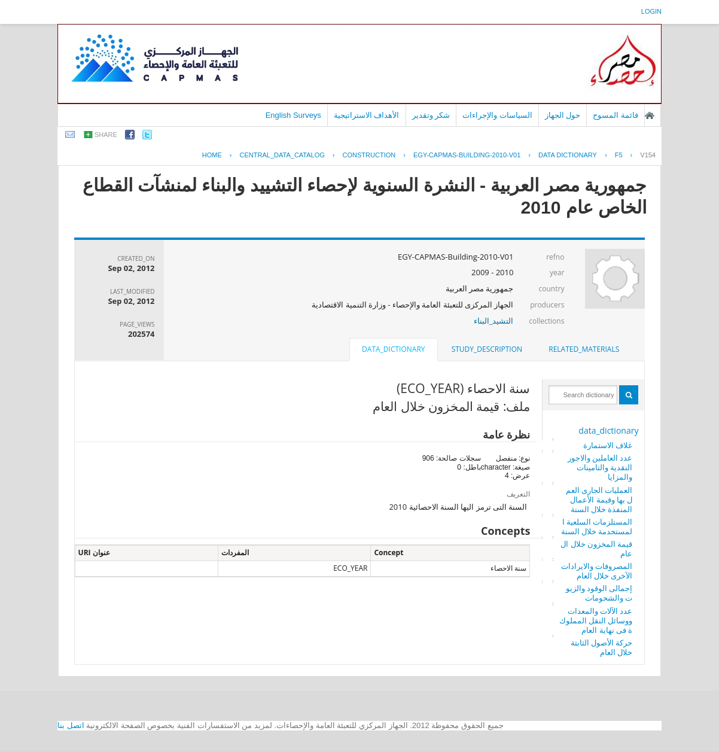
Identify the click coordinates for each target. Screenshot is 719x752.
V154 (648, 155)
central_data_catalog (282, 155)
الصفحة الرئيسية (649, 115)
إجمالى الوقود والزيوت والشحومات (599, 592)
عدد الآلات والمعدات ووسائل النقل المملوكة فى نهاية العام (596, 620)
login (651, 11)
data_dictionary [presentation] (393, 349)
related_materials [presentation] (584, 349)
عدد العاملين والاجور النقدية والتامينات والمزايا (600, 467)
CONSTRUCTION (369, 155)
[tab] (584, 349)
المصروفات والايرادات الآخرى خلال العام (596, 570)
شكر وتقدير (431, 115)
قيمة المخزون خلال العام (596, 548)
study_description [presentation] (487, 349)
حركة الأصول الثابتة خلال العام (602, 647)
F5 (619, 155)
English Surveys (293, 115)
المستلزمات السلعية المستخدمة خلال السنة (597, 526)
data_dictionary (608, 430)
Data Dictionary (567, 155)
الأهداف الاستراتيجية (367, 115)
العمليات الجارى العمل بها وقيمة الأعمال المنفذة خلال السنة (599, 499)
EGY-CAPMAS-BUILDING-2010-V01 (466, 155)
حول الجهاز (563, 115)
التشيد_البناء (494, 320)
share (106, 134)
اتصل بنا (70, 725)
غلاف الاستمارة (607, 445)
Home (212, 155)
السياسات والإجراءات (497, 115)
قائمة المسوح (615, 115)
